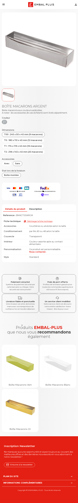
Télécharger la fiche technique (38, 221)
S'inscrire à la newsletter (19, 465)
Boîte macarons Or (20, 429)
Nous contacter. (37, 252)
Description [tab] (35, 209)
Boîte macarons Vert (20, 384)
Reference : (9, 215)
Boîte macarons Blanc (57, 384)
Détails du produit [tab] (15, 209)
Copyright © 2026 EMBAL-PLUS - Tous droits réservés (39, 490)
